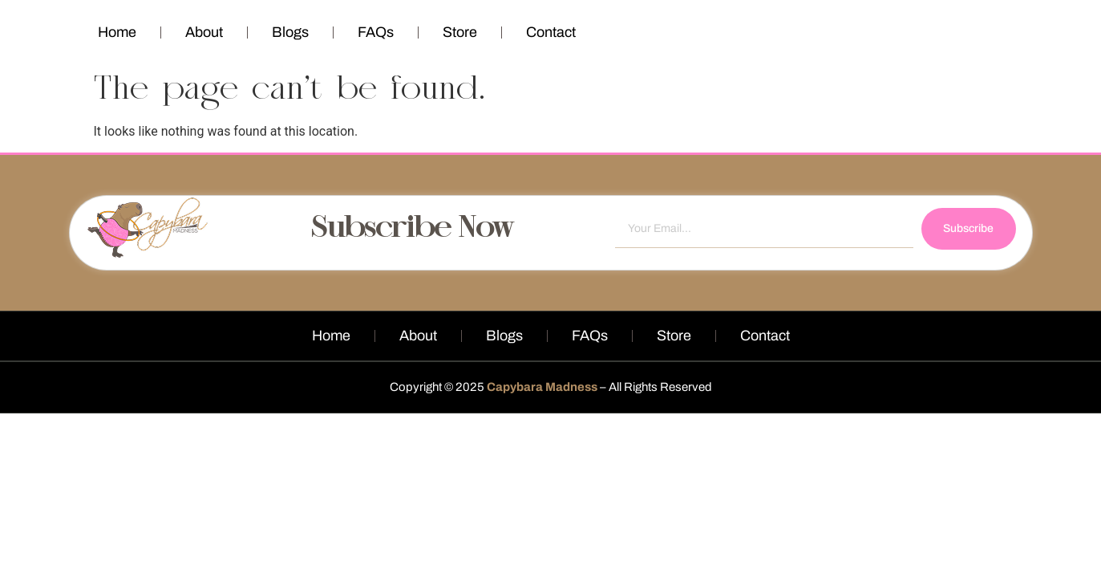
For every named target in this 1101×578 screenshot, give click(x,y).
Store (460, 32)
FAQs (376, 32)
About (204, 32)
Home (117, 32)
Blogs (290, 32)
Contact (551, 32)
